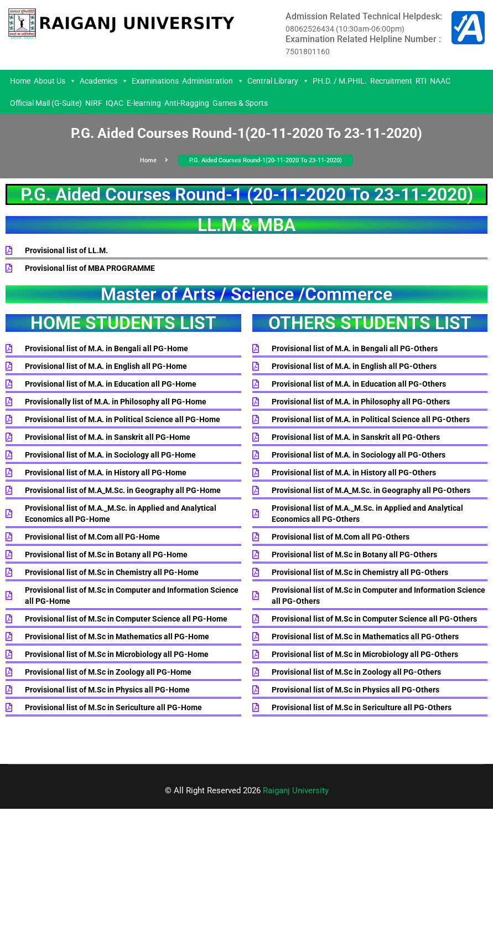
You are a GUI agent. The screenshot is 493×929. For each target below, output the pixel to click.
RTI (421, 80)
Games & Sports (240, 103)
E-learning (144, 103)
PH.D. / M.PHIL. (340, 80)
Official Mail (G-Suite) (46, 103)
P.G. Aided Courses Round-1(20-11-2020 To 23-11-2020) (265, 160)
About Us (55, 81)
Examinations (155, 80)
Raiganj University (296, 790)
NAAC (440, 80)
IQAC (114, 103)
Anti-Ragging (186, 103)
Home (20, 80)
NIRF (93, 103)
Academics (104, 81)
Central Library (278, 81)
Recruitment (391, 80)
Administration (213, 81)
